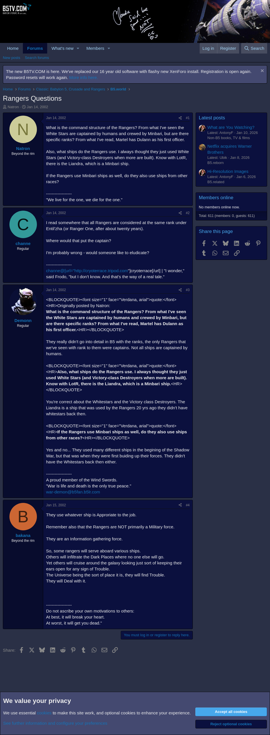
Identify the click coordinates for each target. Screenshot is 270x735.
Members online (216, 197)
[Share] (180, 118)
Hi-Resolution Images (227, 171)
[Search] (254, 48)
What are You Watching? (231, 127)
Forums (35, 48)
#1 (188, 118)
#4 (188, 505)
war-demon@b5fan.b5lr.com (73, 491)
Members (95, 48)
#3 (188, 290)
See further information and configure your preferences (55, 723)
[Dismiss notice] (261, 71)
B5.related (215, 182)
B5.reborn (215, 163)
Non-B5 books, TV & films (228, 138)
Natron (13, 107)
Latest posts (212, 117)
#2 (188, 213)
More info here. (83, 77)
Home (13, 48)
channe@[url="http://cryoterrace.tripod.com (87, 270)
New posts (11, 58)
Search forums (37, 58)
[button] (78, 48)
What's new (62, 48)
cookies (44, 712)
